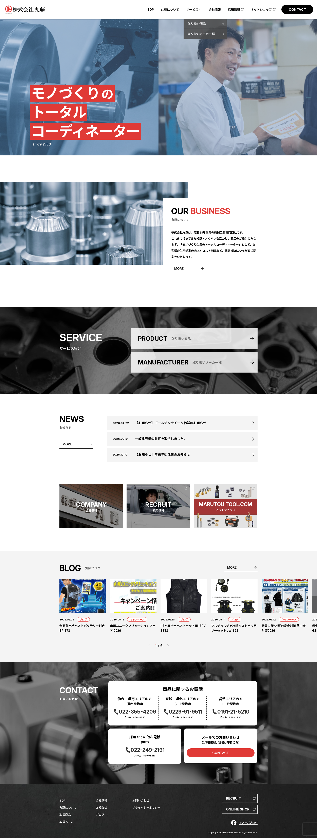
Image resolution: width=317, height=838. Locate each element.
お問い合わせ (140, 800)
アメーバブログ (248, 822)
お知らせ (101, 807)
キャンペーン (137, 619)
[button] (168, 645)
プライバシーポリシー (146, 807)
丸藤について (67, 807)
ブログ (83, 619)
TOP (62, 800)
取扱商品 (65, 815)
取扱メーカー (67, 822)
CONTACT (220, 753)
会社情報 (101, 800)
